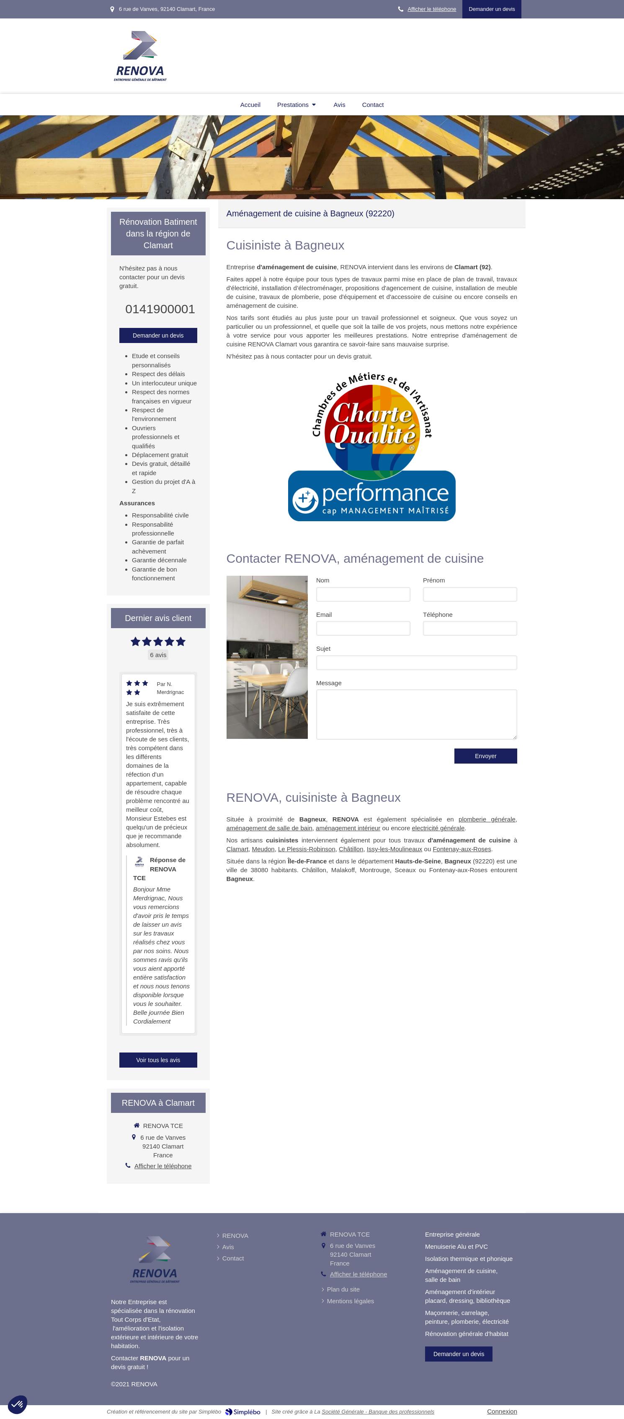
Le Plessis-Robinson (306, 848)
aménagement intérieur (348, 828)
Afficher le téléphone (431, 9)
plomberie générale (487, 819)
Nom (323, 580)
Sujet (323, 648)
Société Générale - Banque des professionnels (378, 1412)
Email (324, 614)
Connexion (502, 1411)
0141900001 (160, 309)
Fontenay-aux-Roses (462, 848)
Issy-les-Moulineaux (395, 848)
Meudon (263, 848)
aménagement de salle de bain (269, 828)
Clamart (238, 848)
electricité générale (438, 828)
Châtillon (351, 848)
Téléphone (438, 614)
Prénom (434, 580)
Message (329, 682)
